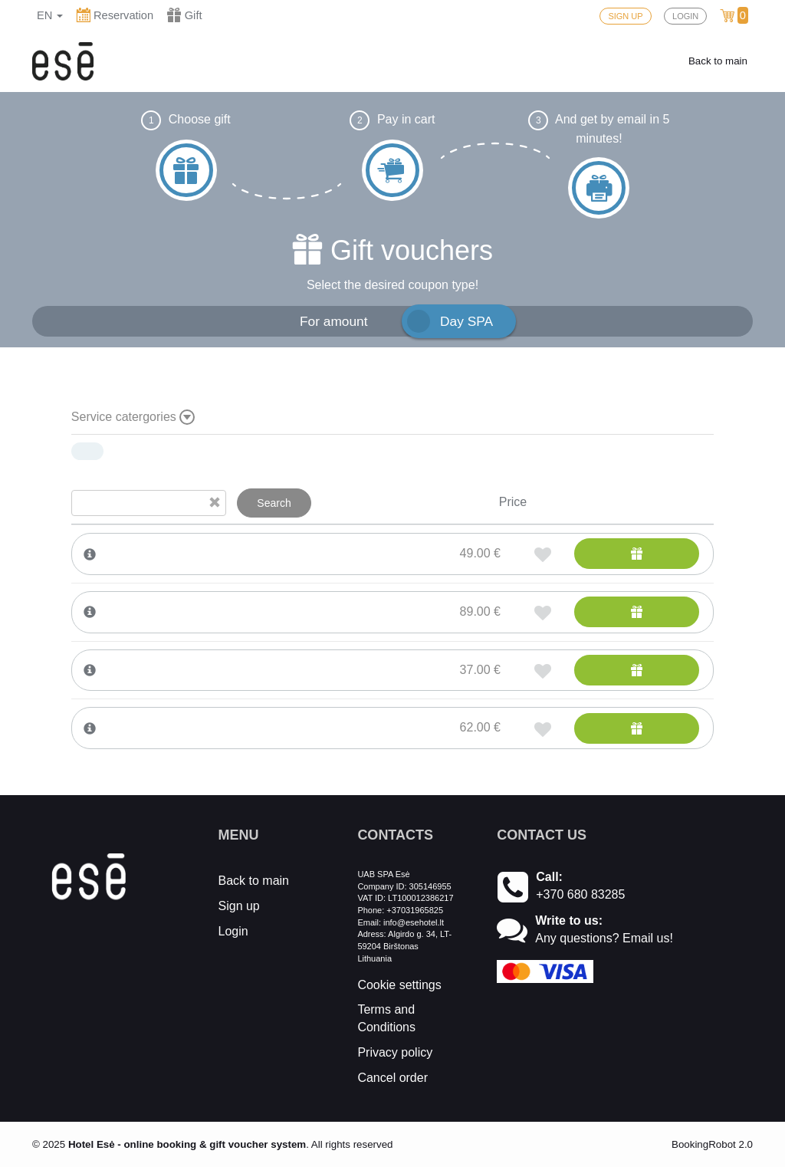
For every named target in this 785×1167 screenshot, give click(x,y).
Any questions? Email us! (604, 938)
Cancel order (392, 1077)
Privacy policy (394, 1052)
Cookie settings (399, 984)
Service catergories (133, 417)
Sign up (239, 905)
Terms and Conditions (386, 1018)
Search (274, 503)
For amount (334, 321)
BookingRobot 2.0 (712, 1144)
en (50, 15)
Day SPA (466, 321)
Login (233, 931)
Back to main (717, 61)
